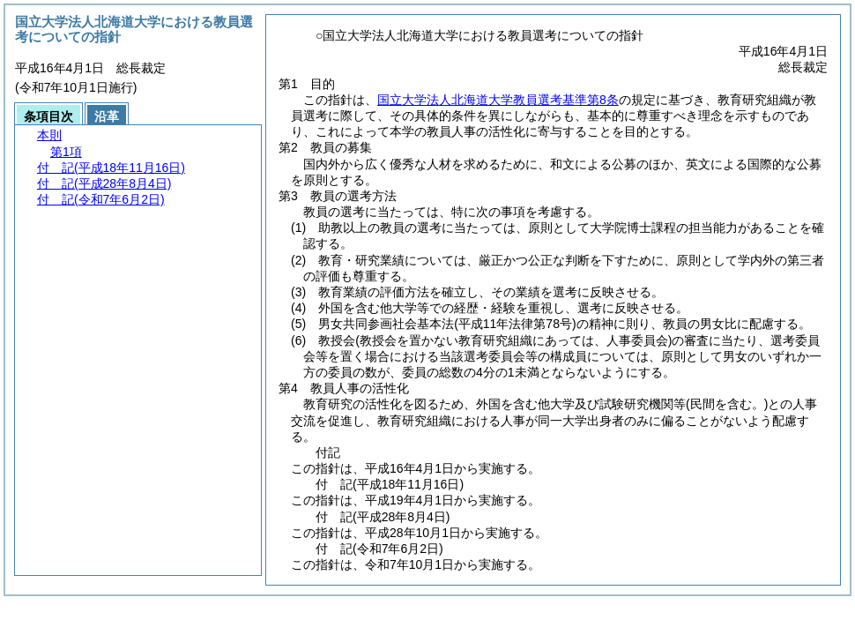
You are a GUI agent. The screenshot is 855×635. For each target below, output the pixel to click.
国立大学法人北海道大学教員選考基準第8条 (498, 100)
